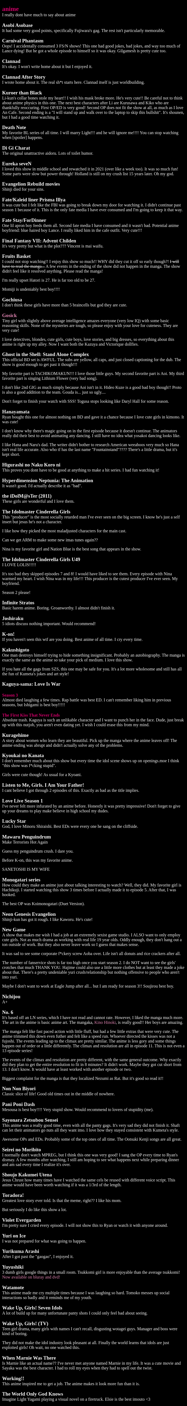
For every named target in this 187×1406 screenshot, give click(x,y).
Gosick (9, 315)
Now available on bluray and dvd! (31, 1277)
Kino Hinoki (105, 1022)
